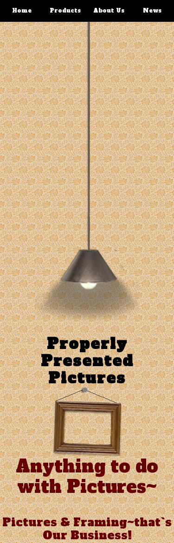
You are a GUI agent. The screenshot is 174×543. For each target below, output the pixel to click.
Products (65, 10)
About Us (108, 10)
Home (22, 10)
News (152, 10)
